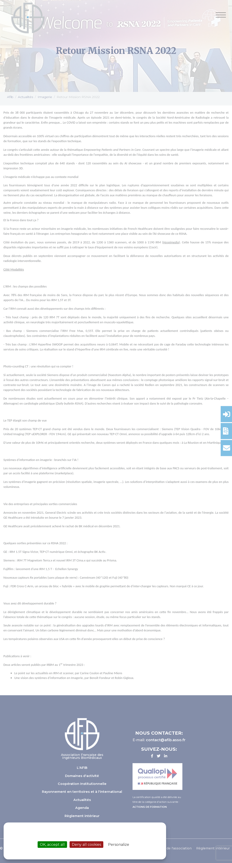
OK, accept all (52, 844)
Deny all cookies (86, 844)
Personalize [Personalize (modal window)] (118, 844)
